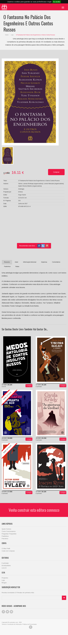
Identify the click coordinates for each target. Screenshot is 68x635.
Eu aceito (56, 2)
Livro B (4, 568)
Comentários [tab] (56, 262)
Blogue (4, 583)
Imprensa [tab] (44, 262)
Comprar (29, 386)
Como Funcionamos (9, 531)
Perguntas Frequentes (9, 534)
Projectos (5, 578)
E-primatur (5, 563)
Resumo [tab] (7, 262)
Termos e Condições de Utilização (12, 624)
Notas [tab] (17, 266)
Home (6, 35)
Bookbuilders (6, 565)
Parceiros (5, 538)
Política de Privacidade (30, 624)
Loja (12, 35)
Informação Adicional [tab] (29, 262)
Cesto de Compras (8, 551)
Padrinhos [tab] (7, 266)
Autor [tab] (16, 262)
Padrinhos (5, 536)
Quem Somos (6, 529)
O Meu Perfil (6, 548)
